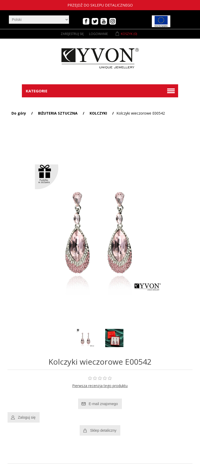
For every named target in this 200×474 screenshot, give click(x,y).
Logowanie (98, 34)
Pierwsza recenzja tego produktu (100, 385)
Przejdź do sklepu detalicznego (100, 5)
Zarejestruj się (72, 34)
